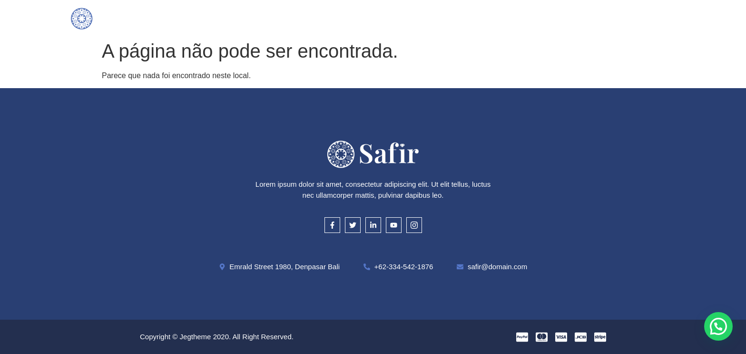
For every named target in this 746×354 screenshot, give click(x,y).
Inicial (215, 18)
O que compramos (274, 18)
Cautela (413, 18)
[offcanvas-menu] (671, 17)
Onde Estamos (469, 18)
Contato (527, 18)
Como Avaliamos (352, 18)
